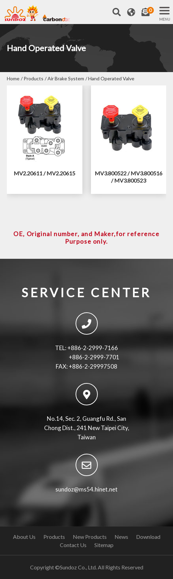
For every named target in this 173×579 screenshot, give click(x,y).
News (121, 536)
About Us (24, 536)
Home (13, 78)
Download (148, 536)
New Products (90, 536)
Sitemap (104, 545)
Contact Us (73, 545)
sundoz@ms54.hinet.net (86, 489)
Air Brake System (66, 78)
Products (33, 78)
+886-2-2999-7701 (94, 357)
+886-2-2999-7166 (92, 347)
